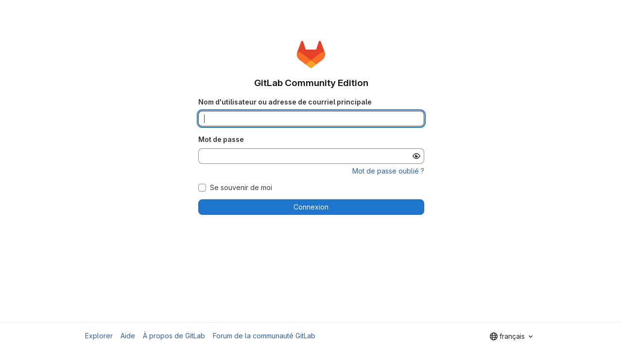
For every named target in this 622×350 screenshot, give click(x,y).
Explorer (99, 336)
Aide (128, 336)
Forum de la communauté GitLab (264, 336)
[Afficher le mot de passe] (416, 156)
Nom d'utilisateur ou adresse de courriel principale (285, 102)
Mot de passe (221, 139)
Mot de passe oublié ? (388, 171)
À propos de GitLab (174, 336)
